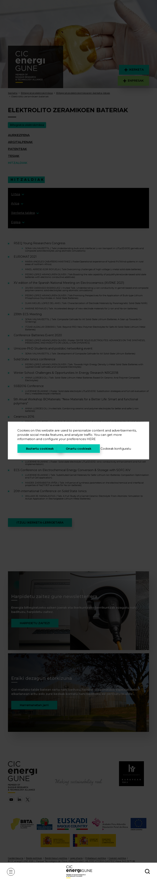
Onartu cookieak (78, 448)
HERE (91, 439)
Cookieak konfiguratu (116, 448)
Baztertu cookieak (40, 448)
